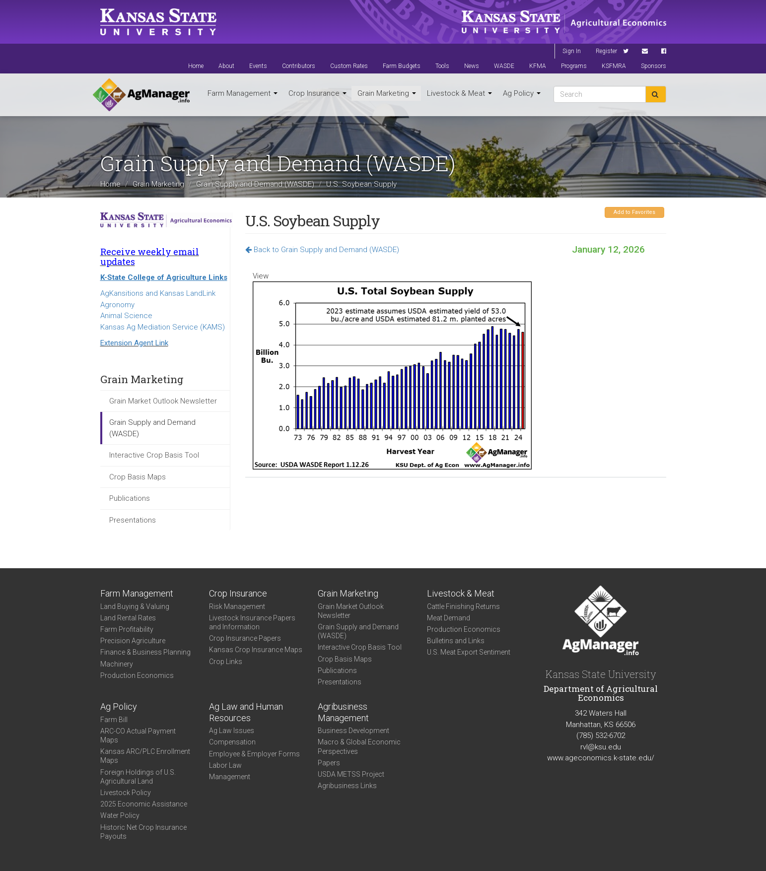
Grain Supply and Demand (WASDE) (255, 184)
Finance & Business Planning (145, 652)
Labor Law (225, 765)
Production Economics (137, 675)
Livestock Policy (125, 793)
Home (196, 66)
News (471, 66)
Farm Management (243, 93)
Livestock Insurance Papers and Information (252, 622)
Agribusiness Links (347, 786)
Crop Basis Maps (137, 476)
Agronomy (117, 304)
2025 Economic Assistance (143, 804)
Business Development (353, 731)
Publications (129, 498)
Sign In (571, 51)
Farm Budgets (401, 66)
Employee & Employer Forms (254, 754)
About (226, 66)
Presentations (132, 520)
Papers (329, 763)
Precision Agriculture (132, 641)
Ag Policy (522, 93)
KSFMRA (614, 66)
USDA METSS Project (351, 774)
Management (229, 777)
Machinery (116, 664)
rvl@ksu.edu (600, 746)
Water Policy (119, 815)
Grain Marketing (386, 93)
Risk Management (237, 606)
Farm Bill (114, 720)
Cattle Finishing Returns (463, 606)
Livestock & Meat (459, 93)
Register (606, 51)
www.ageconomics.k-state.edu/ (600, 757)
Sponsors (653, 66)
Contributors (298, 66)
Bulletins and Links (456, 641)
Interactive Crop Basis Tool (154, 455)
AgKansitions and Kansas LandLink (157, 293)
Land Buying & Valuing (134, 606)
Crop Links (225, 662)
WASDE (504, 66)
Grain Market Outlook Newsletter (163, 401)
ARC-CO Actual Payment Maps (138, 735)
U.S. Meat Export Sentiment (468, 652)
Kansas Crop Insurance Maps (255, 650)
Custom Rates (349, 66)
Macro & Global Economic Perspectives (359, 746)
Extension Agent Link (134, 342)
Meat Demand (448, 618)
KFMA (537, 66)
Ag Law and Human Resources (246, 712)
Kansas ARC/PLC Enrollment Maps (145, 755)
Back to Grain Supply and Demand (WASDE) (322, 249)
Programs (574, 66)
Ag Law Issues (231, 731)
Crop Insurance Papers (245, 638)
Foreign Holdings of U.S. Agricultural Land (138, 776)
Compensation (232, 742)
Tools (442, 66)
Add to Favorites (634, 212)
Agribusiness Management (343, 712)
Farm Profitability (126, 629)
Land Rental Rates (128, 618)
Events (258, 66)
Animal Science (126, 315)
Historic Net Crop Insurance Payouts (143, 831)
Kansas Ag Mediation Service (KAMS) (162, 327)
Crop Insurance (317, 93)
